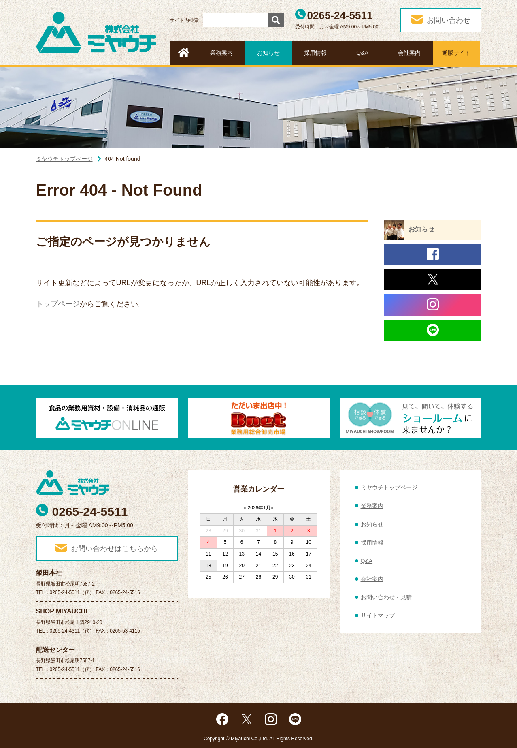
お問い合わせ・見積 (386, 597)
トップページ (58, 304)
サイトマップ (378, 615)
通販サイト (456, 52)
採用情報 (315, 52)
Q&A (362, 52)
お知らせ (268, 52)
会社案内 (409, 52)
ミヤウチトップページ (64, 159)
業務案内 (221, 52)
